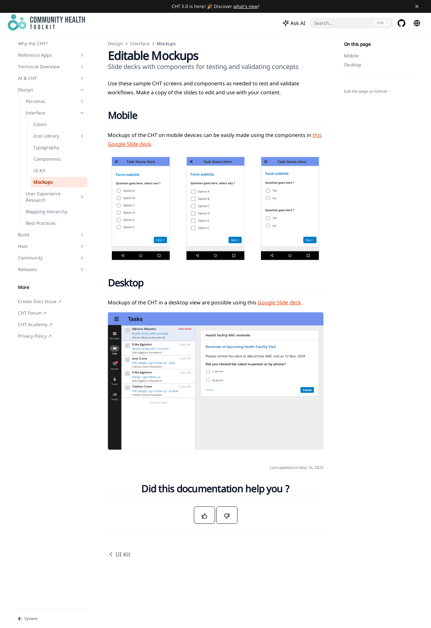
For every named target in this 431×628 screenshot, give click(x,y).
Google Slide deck (279, 302)
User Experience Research (55, 197)
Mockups (43, 182)
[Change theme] (51, 618)
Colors (40, 124)
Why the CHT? (33, 43)
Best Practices (41, 223)
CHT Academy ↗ (35, 324)
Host (51, 246)
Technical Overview (51, 67)
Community (51, 258)
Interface (55, 113)
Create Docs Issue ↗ (40, 301)
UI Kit (39, 170)
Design (51, 90)
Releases (51, 269)
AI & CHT (51, 78)
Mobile (351, 56)
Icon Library (59, 136)
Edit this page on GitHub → (368, 91)
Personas (55, 101)
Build (51, 235)
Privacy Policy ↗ (35, 336)
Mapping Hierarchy (46, 211)
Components (47, 159)
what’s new (245, 6)
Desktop (352, 65)
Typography (46, 147)
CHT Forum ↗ (32, 313)
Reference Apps (51, 55)
